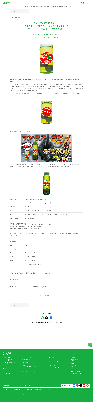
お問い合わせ (83, 3)
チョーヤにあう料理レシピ (28, 363)
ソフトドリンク (7, 375)
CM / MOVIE (52, 357)
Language (87, 3)
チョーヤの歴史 (7, 360)
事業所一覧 (73, 365)
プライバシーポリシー (17, 385)
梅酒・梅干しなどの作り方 (28, 365)
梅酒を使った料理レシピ (28, 362)
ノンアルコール (7, 373)
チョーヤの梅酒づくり (8, 359)
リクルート (73, 368)
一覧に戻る (46, 295)
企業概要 (73, 363)
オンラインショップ (75, 373)
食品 (5, 376)
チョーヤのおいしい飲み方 (28, 360)
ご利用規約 (27, 385)
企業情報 (77, 3)
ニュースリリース (70, 3)
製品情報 (22, 3)
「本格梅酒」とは (7, 363)
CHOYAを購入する (76, 371)
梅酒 (5, 370)
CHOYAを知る (15, 3)
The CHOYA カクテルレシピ (29, 366)
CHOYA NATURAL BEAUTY (29, 368)
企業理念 (73, 360)
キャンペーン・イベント (40, 3)
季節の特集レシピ (27, 359)
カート (81, 3)
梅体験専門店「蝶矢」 (53, 367)
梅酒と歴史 (6, 365)
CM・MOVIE (50, 3)
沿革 (72, 366)
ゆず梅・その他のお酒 (8, 372)
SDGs (72, 362)
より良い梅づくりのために (9, 362)
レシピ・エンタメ (29, 3)
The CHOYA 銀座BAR (59, 3)
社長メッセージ (74, 359)
